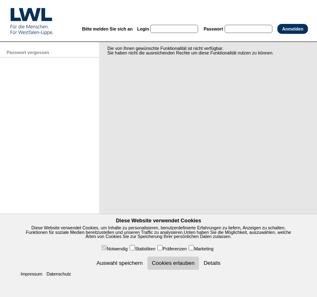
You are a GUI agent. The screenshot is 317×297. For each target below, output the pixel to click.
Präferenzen (175, 248)
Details (211, 263)
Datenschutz (59, 273)
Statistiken (145, 248)
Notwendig (117, 248)
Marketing (203, 248)
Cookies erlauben (173, 263)
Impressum (32, 273)
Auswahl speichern (120, 263)
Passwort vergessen (28, 52)
